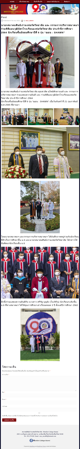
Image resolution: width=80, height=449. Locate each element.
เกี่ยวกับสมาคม (24, 1)
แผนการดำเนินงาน (53, 1)
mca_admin (30, 20)
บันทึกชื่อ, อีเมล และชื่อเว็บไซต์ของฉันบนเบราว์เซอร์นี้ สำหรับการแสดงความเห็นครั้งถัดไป (30, 416)
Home (12, 1)
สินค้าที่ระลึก (38, 1)
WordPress (32, 446)
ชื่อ (3, 392)
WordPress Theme (41, 446)
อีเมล (4, 399)
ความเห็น (5, 374)
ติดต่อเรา (67, 1)
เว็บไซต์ (4, 406)
